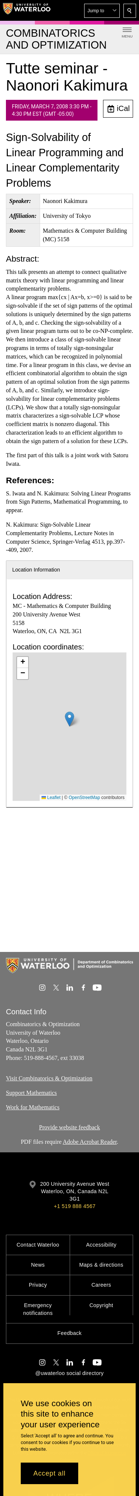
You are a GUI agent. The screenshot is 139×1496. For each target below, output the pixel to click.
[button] (102, 10)
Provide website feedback (69, 1127)
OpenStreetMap (84, 797)
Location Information (36, 570)
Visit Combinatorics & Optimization (49, 1078)
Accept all (49, 1473)
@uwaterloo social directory (69, 1373)
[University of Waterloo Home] (26, 10)
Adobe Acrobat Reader (90, 1142)
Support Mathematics (31, 1092)
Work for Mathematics (32, 1107)
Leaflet (51, 797)
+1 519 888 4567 (74, 1206)
